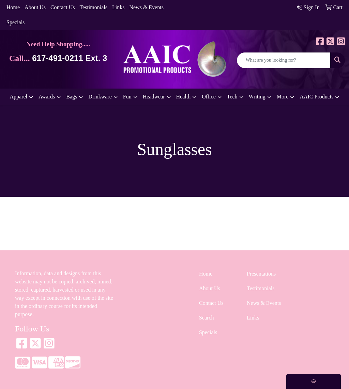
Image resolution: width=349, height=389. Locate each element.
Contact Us (62, 7)
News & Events (146, 7)
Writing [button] (257, 96)
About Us (35, 7)
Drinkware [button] (99, 96)
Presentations (261, 274)
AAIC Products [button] (316, 96)
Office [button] (209, 96)
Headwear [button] (154, 96)
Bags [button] (71, 96)
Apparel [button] (19, 96)
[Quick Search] (284, 60)
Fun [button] (127, 96)
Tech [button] (232, 96)
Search (206, 318)
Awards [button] (47, 96)
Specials (15, 22)
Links (118, 7)
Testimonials (93, 7)
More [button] (283, 96)
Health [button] (183, 96)
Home (13, 7)
